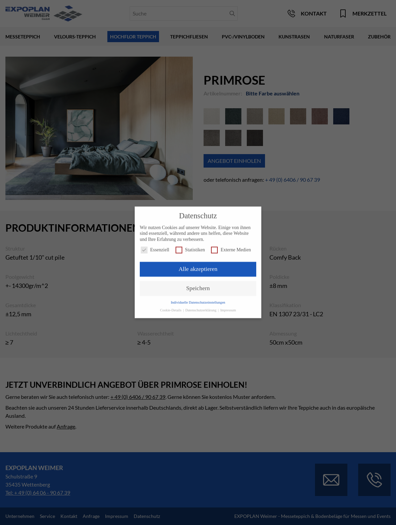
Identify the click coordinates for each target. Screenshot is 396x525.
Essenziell (155, 247)
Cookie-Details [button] (171, 307)
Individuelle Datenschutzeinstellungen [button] (198, 299)
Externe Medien (231, 247)
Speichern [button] (198, 285)
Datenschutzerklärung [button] (201, 307)
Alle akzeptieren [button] (198, 266)
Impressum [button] (228, 307)
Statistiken (190, 247)
